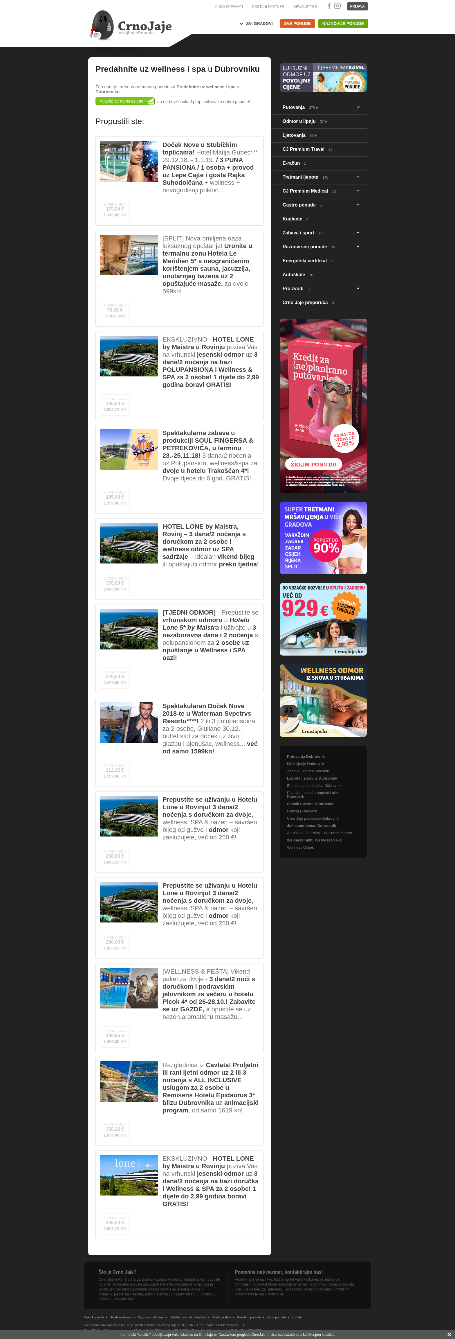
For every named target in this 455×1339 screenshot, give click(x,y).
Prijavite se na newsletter (121, 101)
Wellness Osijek (300, 847)
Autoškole (298, 274)
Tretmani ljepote (305, 177)
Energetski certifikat (308, 260)
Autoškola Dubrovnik (304, 833)
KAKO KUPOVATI (229, 7)
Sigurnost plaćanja (151, 1317)
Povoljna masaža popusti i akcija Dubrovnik (314, 794)
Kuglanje (295, 218)
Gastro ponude (302, 204)
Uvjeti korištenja (121, 1317)
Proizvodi (296, 288)
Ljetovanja (298, 135)
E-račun (294, 163)
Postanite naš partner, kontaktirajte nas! (279, 1272)
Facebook (328, 6)
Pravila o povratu (249, 1317)
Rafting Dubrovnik (302, 811)
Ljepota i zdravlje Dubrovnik (312, 778)
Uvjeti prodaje (221, 1317)
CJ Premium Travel (308, 149)
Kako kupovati (94, 1317)
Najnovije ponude (343, 23)
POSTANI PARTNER (268, 7)
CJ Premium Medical (309, 191)
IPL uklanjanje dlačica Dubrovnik (314, 785)
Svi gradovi (259, 23)
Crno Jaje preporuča (308, 302)
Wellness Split (300, 840)
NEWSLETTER (305, 7)
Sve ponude (297, 23)
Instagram (337, 6)
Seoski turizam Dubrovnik (310, 804)
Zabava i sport (302, 232)
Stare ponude (276, 1317)
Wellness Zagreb (338, 833)
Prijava (357, 6)
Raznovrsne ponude (309, 246)
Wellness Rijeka (328, 840)
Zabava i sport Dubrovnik (308, 771)
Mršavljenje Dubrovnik (305, 764)
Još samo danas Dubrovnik (311, 826)
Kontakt (297, 1317)
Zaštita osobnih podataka (188, 1317)
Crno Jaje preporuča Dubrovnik (313, 818)
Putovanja (299, 107)
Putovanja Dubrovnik (306, 756)
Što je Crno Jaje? (118, 1272)
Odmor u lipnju (303, 121)
